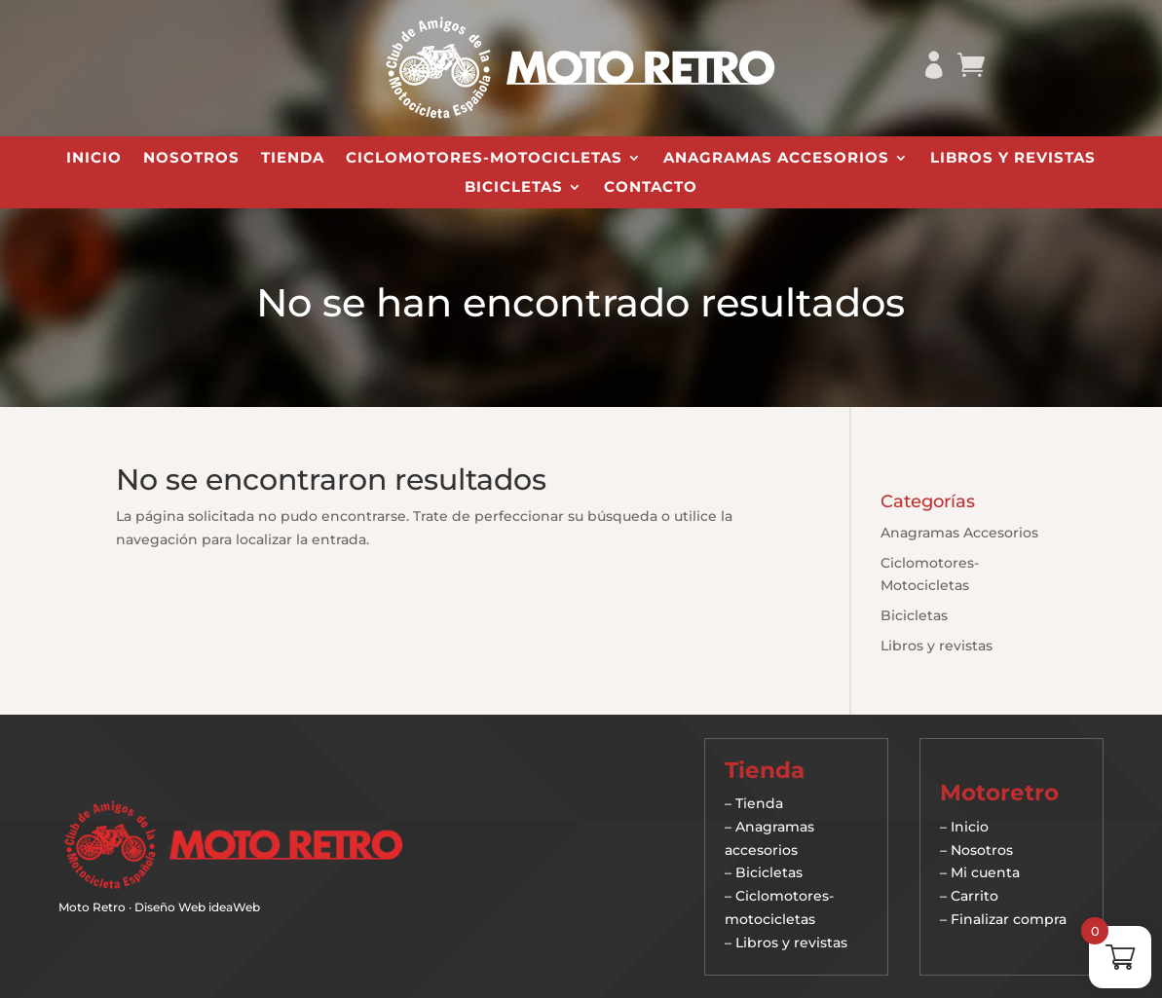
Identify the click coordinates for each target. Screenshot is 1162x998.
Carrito (974, 896)
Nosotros (191, 158)
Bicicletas (514, 188)
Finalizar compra (1009, 919)
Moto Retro (92, 907)
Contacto (650, 188)
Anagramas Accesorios (776, 158)
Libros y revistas (1013, 158)
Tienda (292, 158)
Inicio (94, 158)
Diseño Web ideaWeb (197, 907)
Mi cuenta (985, 872)
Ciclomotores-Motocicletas (484, 158)
